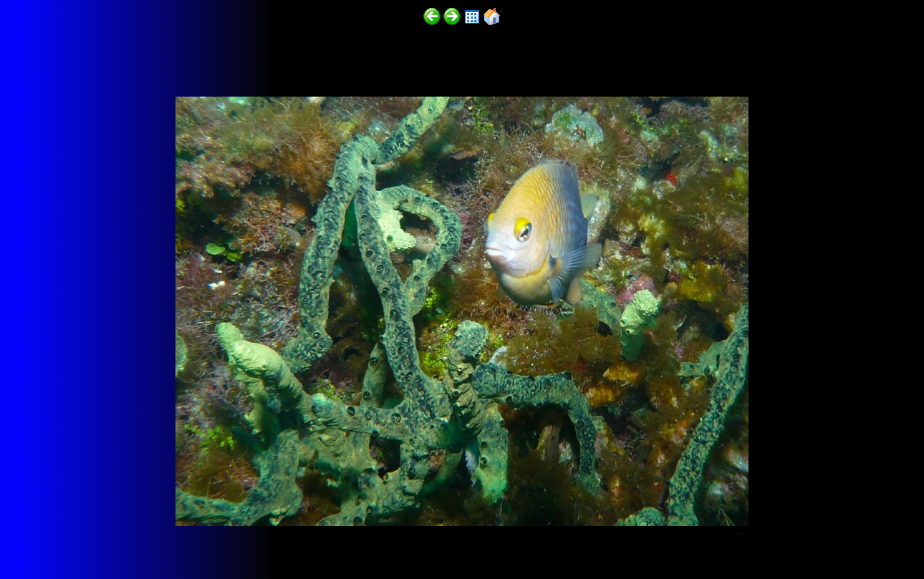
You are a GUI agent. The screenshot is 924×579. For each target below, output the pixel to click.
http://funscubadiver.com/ (148, 537)
